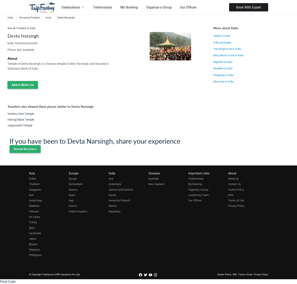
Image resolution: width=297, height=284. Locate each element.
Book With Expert (248, 7)
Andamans (115, 184)
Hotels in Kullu (221, 36)
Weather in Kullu (222, 68)
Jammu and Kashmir (121, 189)
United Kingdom (78, 211)
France (73, 206)
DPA (230, 195)
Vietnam (34, 211)
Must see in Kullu (223, 81)
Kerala (112, 195)
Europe (73, 178)
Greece (73, 189)
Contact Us (234, 184)
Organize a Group (159, 7)
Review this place (25, 149)
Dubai (32, 178)
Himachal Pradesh (119, 200)
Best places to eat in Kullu (228, 55)
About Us (233, 178)
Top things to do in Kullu (227, 49)
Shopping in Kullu (223, 75)
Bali (31, 195)
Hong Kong (35, 200)
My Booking (129, 7)
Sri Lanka (34, 217)
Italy (71, 200)
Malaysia (34, 249)
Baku (32, 228)
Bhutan (33, 244)
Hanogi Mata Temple (20, 119)
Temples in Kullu (25, 28)
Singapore (35, 189)
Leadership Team (198, 195)
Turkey (33, 222)
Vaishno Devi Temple (20, 114)
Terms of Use (236, 200)
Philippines (35, 255)
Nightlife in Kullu (222, 62)
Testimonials (102, 7)
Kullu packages (222, 42)
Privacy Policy (236, 206)
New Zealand (156, 184)
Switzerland (75, 184)
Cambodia (35, 233)
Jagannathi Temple (19, 125)
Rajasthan (114, 211)
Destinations (73, 7)
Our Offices (188, 7)
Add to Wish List (23, 85)
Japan (32, 238)
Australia (153, 178)
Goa (111, 178)
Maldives (34, 206)
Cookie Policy (236, 189)
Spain (72, 195)
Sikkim (113, 206)
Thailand (34, 184)
